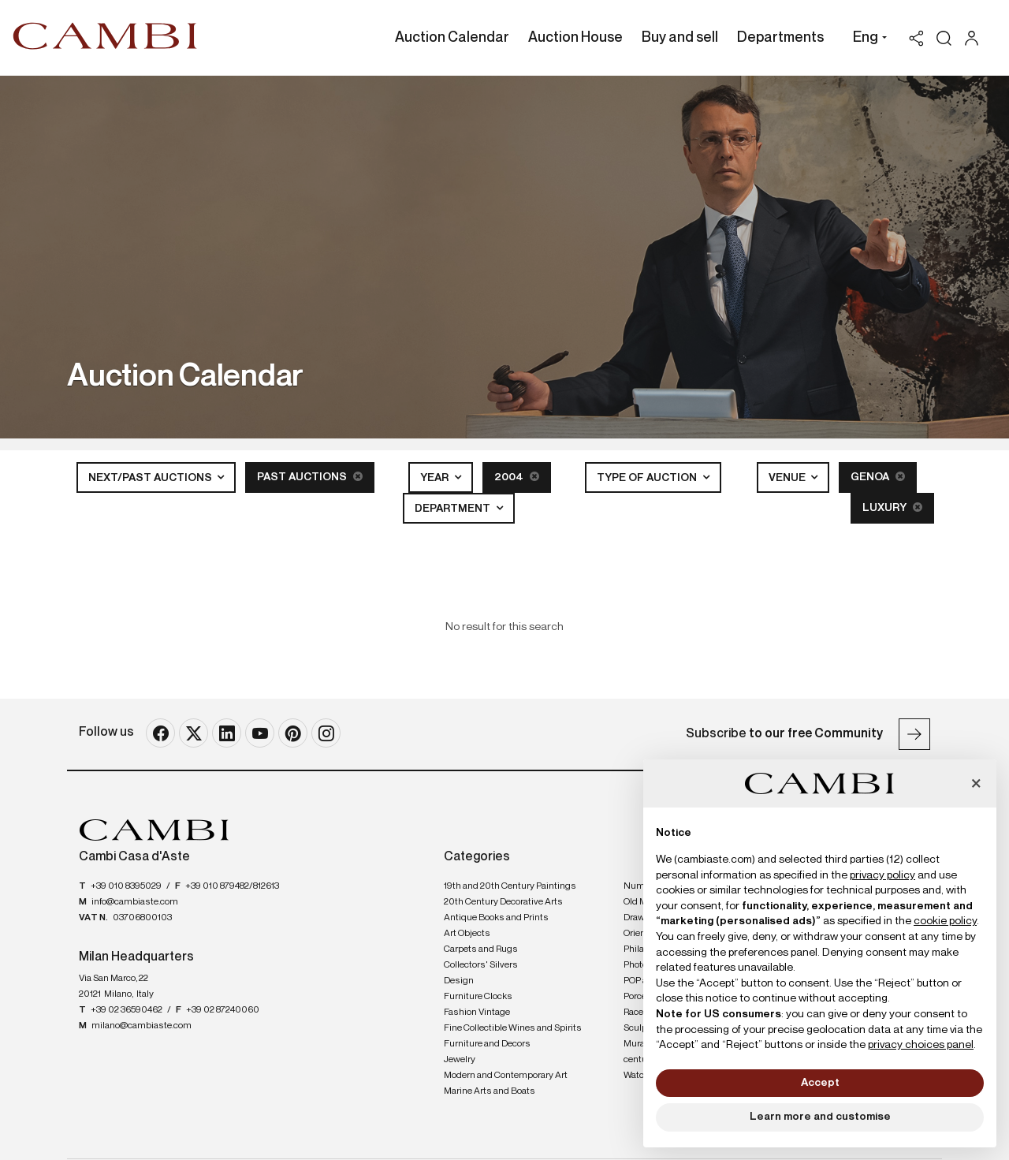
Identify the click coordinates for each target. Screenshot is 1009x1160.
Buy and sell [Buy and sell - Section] (680, 38)
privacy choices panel (921, 1044)
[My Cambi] (975, 38)
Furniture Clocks (478, 996)
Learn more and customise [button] (820, 1116)
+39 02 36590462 (126, 1010)
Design (459, 981)
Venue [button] (788, 477)
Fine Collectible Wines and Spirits (513, 1028)
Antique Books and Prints (496, 918)
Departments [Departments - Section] (780, 38)
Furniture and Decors (487, 1044)
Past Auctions (310, 477)
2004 (516, 477)
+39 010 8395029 (126, 886)
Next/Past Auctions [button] (151, 477)
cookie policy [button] (945, 921)
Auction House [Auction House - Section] (575, 38)
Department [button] (454, 508)
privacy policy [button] (882, 875)
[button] (866, 39)
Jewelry (459, 1060)
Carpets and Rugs (481, 949)
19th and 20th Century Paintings (510, 886)
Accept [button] (820, 1082)
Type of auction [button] (648, 477)
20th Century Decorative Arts (503, 902)
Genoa (878, 477)
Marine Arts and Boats (489, 1091)
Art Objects (467, 933)
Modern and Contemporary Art (506, 1075)
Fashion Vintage (477, 1012)
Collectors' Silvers (481, 965)
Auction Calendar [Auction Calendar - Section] (452, 38)
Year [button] (435, 477)
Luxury (892, 507)
